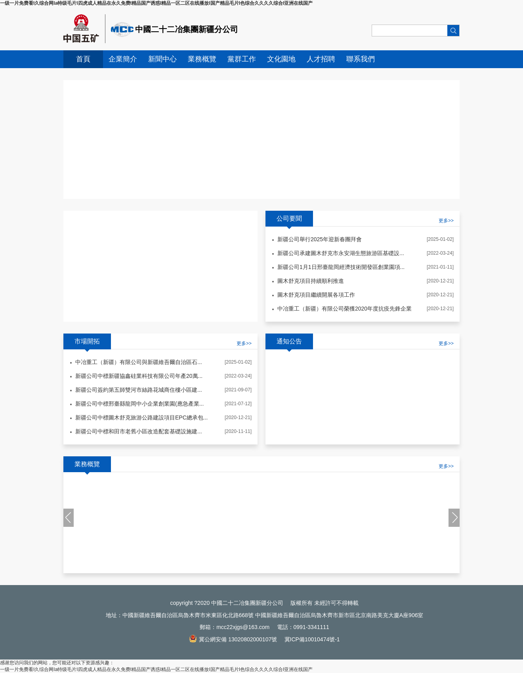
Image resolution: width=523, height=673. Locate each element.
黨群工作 (241, 59)
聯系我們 (360, 59)
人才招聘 (321, 59)
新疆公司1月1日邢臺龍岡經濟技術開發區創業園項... (341, 267)
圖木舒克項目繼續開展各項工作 (316, 295)
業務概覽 (202, 59)
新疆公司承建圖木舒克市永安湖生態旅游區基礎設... (340, 253)
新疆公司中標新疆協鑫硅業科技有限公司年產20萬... (138, 376)
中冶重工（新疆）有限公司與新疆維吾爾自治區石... (138, 362)
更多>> (244, 343)
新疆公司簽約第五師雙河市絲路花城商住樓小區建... (138, 390)
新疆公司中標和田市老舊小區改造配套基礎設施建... (138, 431)
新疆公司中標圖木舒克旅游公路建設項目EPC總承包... (141, 417)
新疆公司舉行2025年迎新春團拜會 (319, 239)
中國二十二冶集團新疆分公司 (186, 29)
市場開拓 (87, 341)
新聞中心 (162, 59)
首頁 (83, 59)
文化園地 (281, 59)
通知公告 (289, 341)
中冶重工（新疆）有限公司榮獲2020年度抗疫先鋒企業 (344, 308)
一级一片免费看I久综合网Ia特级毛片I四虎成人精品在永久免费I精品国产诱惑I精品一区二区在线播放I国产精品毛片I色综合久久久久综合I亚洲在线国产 (156, 3)
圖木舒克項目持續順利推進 (310, 281)
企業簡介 (123, 59)
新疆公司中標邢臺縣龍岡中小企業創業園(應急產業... (139, 403)
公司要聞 (289, 218)
